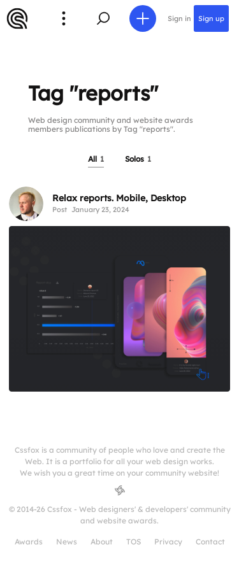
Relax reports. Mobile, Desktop (119, 198)
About (102, 541)
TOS (133, 541)
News (66, 541)
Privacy (168, 541)
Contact (210, 541)
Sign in (179, 18)
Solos (138, 159)
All (96, 159)
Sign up (211, 18)
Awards (29, 541)
